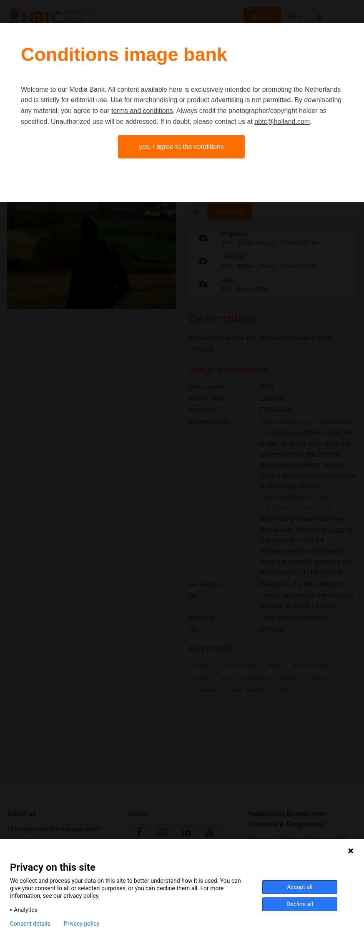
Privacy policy (81, 923)
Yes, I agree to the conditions (181, 146)
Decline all (299, 904)
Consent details (30, 923)
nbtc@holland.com (282, 121)
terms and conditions (142, 110)
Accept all (300, 887)
